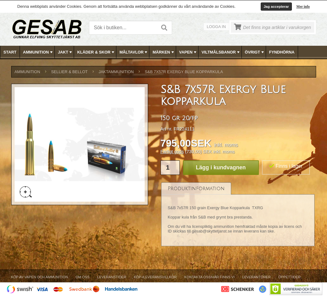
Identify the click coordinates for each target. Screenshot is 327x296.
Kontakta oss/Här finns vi (209, 277)
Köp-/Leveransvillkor (155, 277)
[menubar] (163, 52)
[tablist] (238, 214)
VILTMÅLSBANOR (221, 52)
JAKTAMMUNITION (116, 71)
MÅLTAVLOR (133, 52)
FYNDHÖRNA (282, 52)
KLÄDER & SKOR (96, 52)
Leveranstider (111, 277)
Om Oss (83, 277)
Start (9, 52)
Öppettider (289, 277)
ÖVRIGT (255, 52)
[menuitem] (10, 52)
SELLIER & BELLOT (69, 71)
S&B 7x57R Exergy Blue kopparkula (184, 71)
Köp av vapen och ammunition (39, 277)
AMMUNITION (38, 52)
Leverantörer (256, 277)
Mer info (303, 6)
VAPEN (188, 52)
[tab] (196, 188)
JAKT (65, 52)
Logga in (216, 26)
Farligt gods (172, 151)
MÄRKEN (163, 52)
